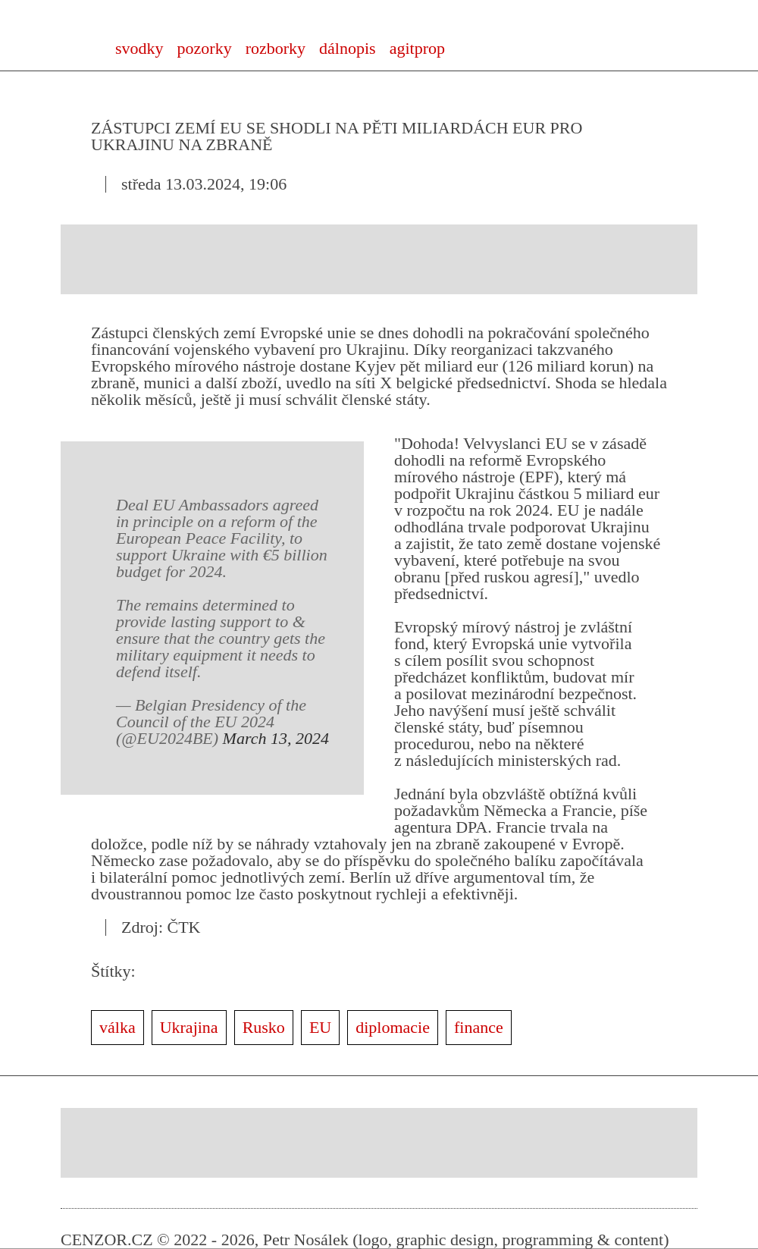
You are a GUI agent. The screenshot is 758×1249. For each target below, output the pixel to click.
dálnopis (347, 48)
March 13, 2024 (276, 738)
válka (117, 1027)
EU (320, 1027)
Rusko (264, 1027)
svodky (139, 48)
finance (478, 1027)
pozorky (204, 48)
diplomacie (393, 1027)
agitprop (417, 48)
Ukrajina (189, 1027)
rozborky (275, 48)
